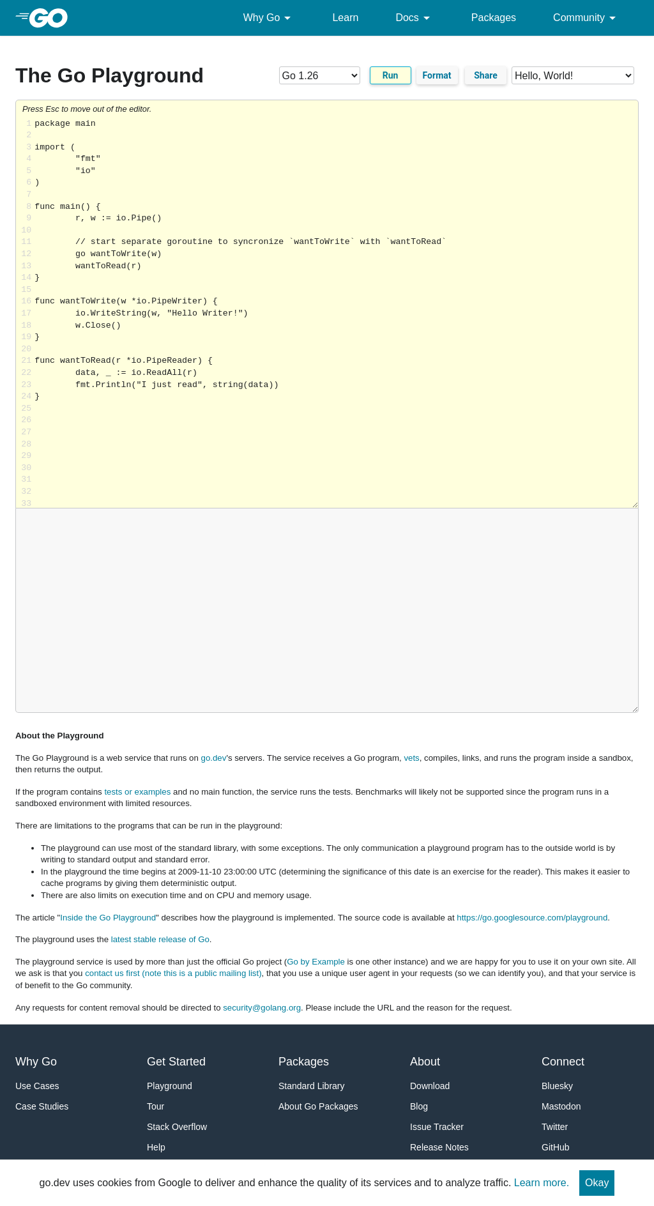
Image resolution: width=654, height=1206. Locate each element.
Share (486, 75)
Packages (493, 17)
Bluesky (557, 1086)
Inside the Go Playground (108, 917)
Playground (169, 1086)
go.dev (214, 758)
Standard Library (311, 1086)
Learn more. (541, 1182)
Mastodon (561, 1106)
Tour (155, 1106)
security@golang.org (262, 1007)
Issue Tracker (437, 1127)
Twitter (555, 1127)
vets (411, 758)
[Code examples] (573, 75)
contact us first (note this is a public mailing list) (173, 973)
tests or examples (137, 792)
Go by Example (316, 961)
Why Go (269, 18)
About (425, 1061)
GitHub (556, 1147)
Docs (414, 18)
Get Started (176, 1061)
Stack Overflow (177, 1127)
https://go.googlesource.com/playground (532, 917)
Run (391, 75)
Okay (597, 1182)
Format (437, 75)
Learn (345, 17)
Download (430, 1086)
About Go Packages (318, 1106)
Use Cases (37, 1086)
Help (156, 1147)
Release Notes (439, 1147)
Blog (419, 1106)
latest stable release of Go (160, 939)
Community (586, 18)
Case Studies (41, 1106)
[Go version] (319, 75)
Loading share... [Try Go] (336, 313)
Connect (563, 1061)
